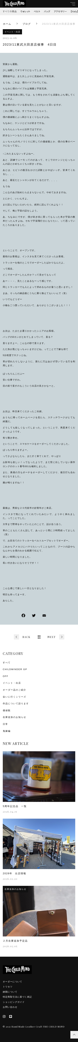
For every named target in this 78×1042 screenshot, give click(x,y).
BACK (27, 637)
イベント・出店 (12, 32)
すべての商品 (10, 11)
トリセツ (7, 986)
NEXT (51, 637)
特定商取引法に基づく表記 (17, 997)
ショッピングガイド (14, 1002)
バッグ (47, 11)
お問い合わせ (10, 1007)
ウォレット (25, 11)
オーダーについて (12, 981)
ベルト (37, 11)
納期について (10, 992)
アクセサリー (60, 11)
